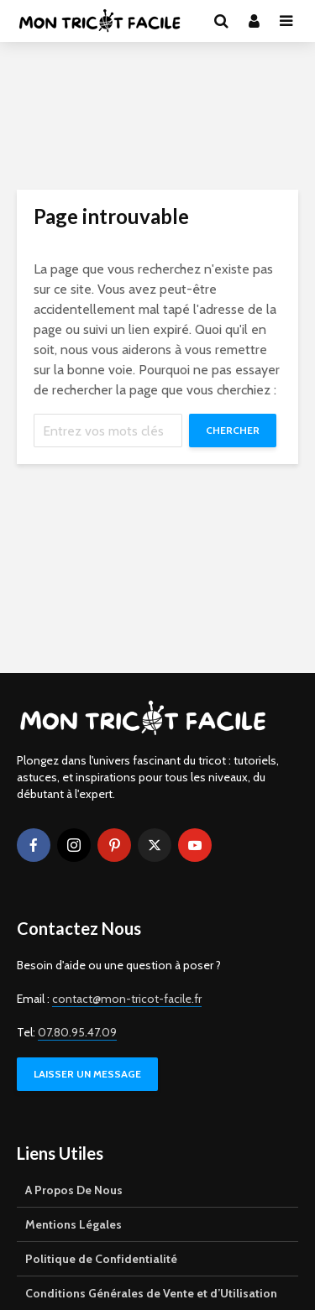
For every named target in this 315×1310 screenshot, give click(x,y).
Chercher (233, 430)
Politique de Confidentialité (101, 1258)
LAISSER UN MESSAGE (87, 1073)
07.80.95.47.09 (77, 1032)
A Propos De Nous (74, 1190)
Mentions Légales (73, 1224)
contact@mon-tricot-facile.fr (127, 998)
